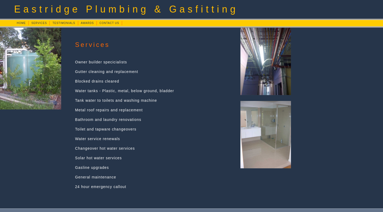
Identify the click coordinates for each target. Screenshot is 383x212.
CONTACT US (109, 23)
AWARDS (87, 23)
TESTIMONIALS (63, 23)
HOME (21, 23)
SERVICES (39, 23)
